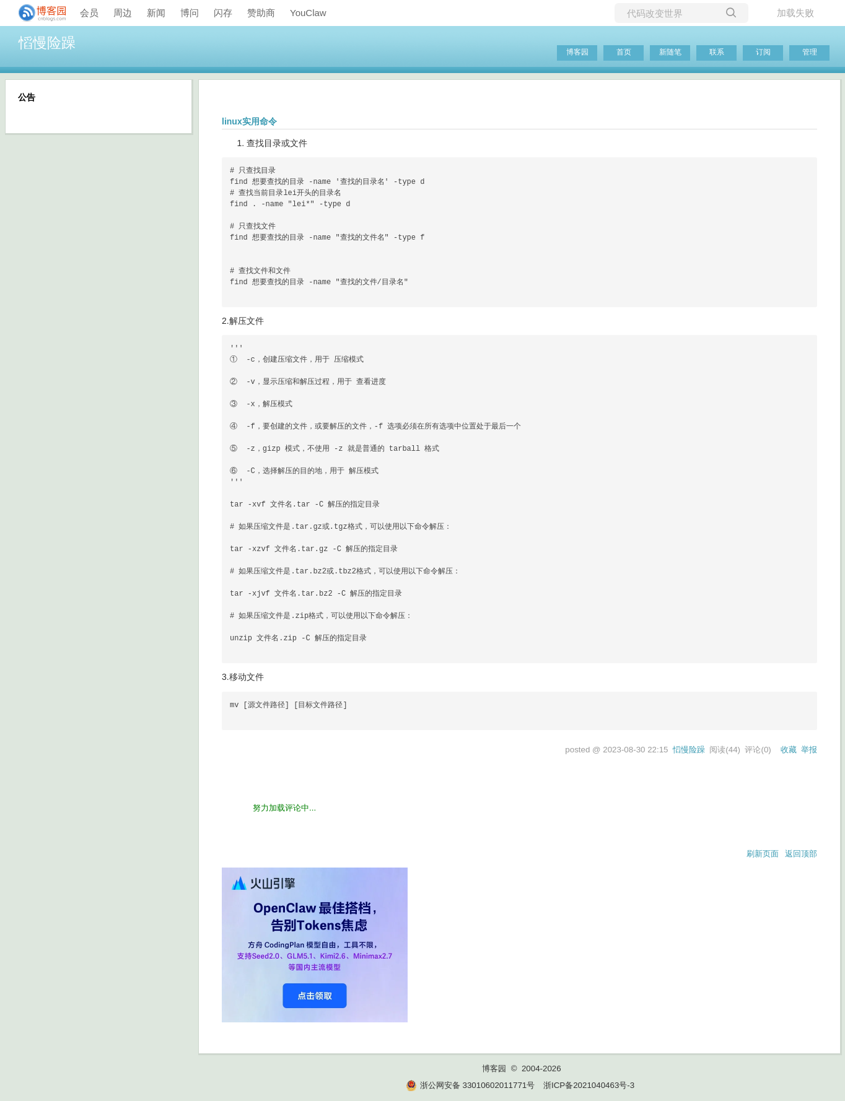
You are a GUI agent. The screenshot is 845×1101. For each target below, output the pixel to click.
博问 (189, 12)
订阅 (763, 52)
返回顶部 (801, 853)
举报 (809, 749)
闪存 (223, 12)
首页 (623, 52)
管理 (809, 52)
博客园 (577, 52)
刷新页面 (762, 853)
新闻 (156, 12)
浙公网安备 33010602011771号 (470, 1085)
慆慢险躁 (47, 43)
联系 (716, 52)
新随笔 (670, 52)
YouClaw (308, 12)
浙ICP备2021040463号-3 (588, 1085)
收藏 (789, 749)
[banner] (37, 13)
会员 (89, 12)
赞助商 (261, 12)
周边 (122, 12)
